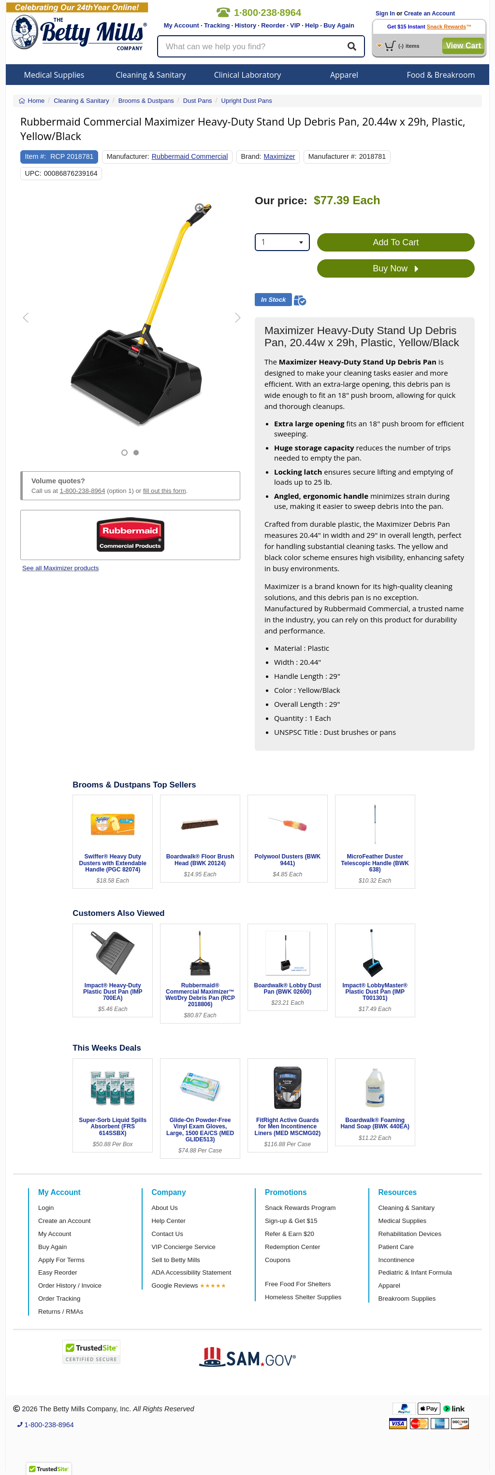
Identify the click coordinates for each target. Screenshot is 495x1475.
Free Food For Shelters (298, 1284)
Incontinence (397, 1260)
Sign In (385, 13)
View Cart (463, 46)
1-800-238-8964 (82, 490)
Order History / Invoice (70, 1285)
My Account (181, 25)
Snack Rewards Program (300, 1207)
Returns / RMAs (60, 1311)
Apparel (344, 75)
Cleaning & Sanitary (151, 75)
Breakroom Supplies (407, 1298)
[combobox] (282, 242)
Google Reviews (175, 1285)
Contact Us (167, 1233)
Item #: (35, 156)
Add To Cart (396, 242)
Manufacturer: (128, 156)
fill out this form (164, 490)
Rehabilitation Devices (410, 1233)
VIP (295, 25)
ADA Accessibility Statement (192, 1272)
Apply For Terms (61, 1260)
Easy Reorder (57, 1272)
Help (312, 25)
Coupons (278, 1260)
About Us (165, 1207)
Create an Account (429, 13)
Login (46, 1207)
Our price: (281, 200)
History (245, 25)
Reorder (273, 25)
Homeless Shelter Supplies (303, 1297)
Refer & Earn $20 (289, 1233)
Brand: (251, 156)
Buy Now (396, 269)
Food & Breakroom (441, 75)
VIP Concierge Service (184, 1246)
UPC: (33, 173)
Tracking (217, 25)
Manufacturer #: (332, 156)
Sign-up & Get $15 (291, 1220)
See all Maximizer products (60, 568)
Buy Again (338, 25)
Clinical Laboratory (247, 75)
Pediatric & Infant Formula (415, 1272)
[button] (28, 325)
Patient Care (396, 1246)
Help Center (169, 1220)
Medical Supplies (54, 75)
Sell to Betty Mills (176, 1260)
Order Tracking (59, 1298)
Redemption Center (292, 1246)
